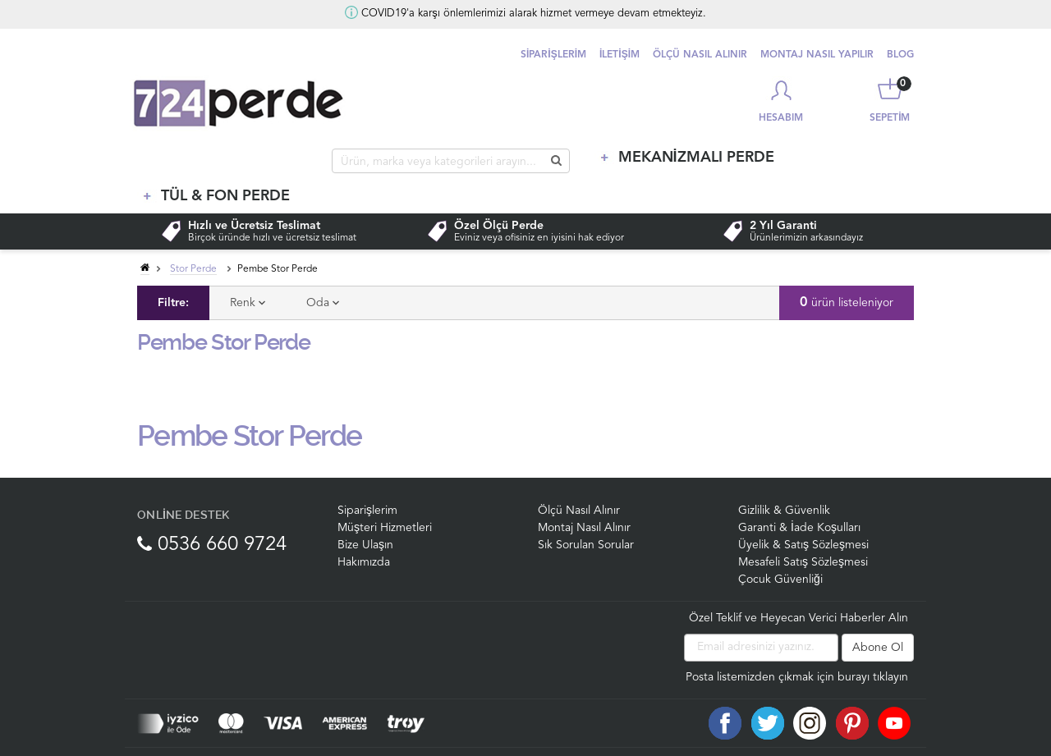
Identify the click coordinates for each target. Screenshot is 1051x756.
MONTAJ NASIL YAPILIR (817, 55)
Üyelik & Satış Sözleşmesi (803, 510)
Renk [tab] (247, 268)
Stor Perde (193, 235)
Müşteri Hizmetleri (384, 493)
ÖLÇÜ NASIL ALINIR (700, 55)
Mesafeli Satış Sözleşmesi (803, 528)
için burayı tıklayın (862, 642)
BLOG (900, 55)
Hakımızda (363, 528)
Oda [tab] (322, 268)
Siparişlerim (367, 476)
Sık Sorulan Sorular (586, 510)
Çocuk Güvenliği (780, 545)
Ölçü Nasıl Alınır (579, 476)
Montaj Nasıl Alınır (584, 493)
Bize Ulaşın (365, 510)
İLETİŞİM (619, 55)
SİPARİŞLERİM (553, 55)
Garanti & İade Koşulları (799, 493)
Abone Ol (877, 613)
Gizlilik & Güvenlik (784, 476)
